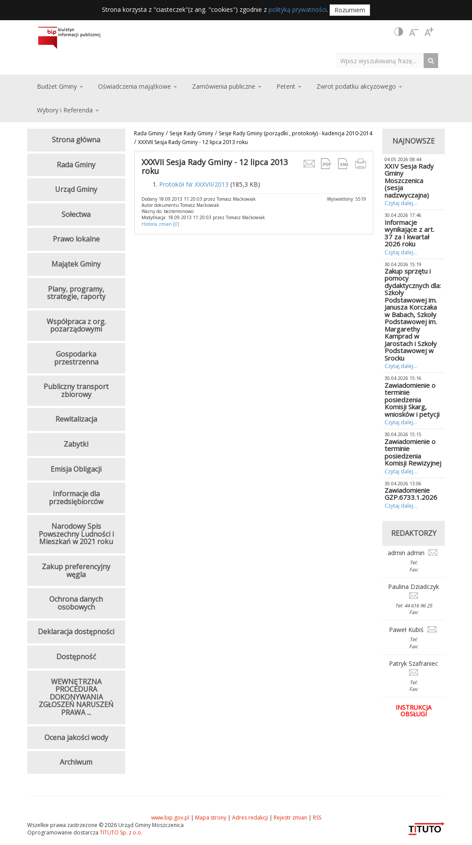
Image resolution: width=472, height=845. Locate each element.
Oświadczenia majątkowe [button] (137, 86)
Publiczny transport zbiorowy (76, 390)
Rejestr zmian (290, 817)
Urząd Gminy (76, 189)
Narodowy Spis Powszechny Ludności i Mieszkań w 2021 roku (76, 533)
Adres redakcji (250, 817)
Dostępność (76, 656)
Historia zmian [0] (160, 224)
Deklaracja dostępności (76, 631)
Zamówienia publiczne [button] (226, 86)
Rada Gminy (149, 133)
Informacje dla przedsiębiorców (76, 497)
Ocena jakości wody (76, 737)
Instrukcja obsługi (414, 710)
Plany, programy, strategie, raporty (76, 293)
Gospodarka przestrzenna (76, 358)
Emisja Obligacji (76, 469)
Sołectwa (76, 214)
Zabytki (76, 444)
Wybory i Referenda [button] (68, 110)
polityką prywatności (298, 9)
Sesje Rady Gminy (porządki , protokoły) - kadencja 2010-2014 (295, 133)
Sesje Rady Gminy (191, 133)
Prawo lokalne (76, 239)
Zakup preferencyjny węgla (76, 570)
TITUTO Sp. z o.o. (120, 832)
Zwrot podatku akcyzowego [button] (359, 86)
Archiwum (76, 762)
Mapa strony (210, 817)
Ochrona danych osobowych (76, 603)
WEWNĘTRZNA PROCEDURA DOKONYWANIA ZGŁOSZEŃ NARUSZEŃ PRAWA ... (76, 697)
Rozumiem (349, 10)
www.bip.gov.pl (170, 817)
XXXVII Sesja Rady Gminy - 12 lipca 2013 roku (193, 142)
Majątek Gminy (76, 264)
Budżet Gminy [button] (60, 86)
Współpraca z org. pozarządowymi (76, 325)
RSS (317, 817)
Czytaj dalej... (401, 203)
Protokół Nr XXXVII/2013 (194, 184)
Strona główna (76, 139)
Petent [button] (288, 86)
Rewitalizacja (76, 419)
